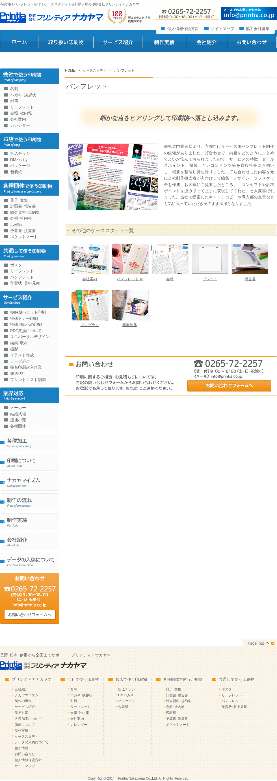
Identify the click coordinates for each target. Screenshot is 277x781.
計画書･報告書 (23, 206)
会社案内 (18, 119)
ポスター (18, 265)
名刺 (14, 88)
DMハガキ (19, 159)
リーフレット (22, 107)
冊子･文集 (19, 200)
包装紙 (16, 172)
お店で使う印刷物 (131, 679)
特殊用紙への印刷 (26, 324)
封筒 (14, 101)
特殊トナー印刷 (24, 318)
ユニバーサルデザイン (30, 336)
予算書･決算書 (23, 230)
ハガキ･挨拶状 (23, 95)
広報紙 (16, 224)
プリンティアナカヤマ (31, 679)
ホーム (19, 43)
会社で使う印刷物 (83, 679)
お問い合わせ (252, 43)
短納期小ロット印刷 (28, 312)
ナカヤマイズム (26, 695)
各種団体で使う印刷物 (183, 679)
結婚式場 (18, 414)
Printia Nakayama (131, 778)
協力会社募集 (258, 28)
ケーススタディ (95, 70)
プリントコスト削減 (28, 379)
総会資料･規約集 (25, 212)
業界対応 (21, 713)
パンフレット (22, 277)
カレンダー (20, 125)
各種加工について (28, 719)
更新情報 (21, 748)
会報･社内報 (21, 113)
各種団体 (18, 426)
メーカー (18, 407)
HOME (70, 70)
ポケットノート (24, 236)
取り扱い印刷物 (65, 43)
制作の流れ (23, 701)
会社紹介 (206, 43)
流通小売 (18, 420)
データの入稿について (32, 742)
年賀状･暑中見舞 (25, 283)
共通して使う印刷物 (236, 679)
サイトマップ (222, 28)
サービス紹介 (117, 43)
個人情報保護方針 (183, 28)
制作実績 (164, 43)
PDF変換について (26, 330)
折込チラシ (20, 153)
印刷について (25, 725)
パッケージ (20, 165)
